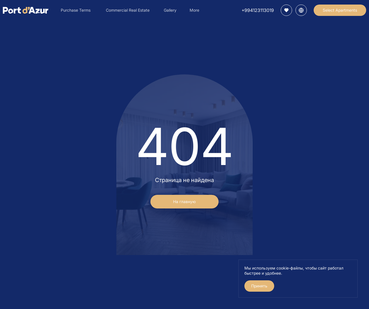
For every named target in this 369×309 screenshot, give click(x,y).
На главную (184, 201)
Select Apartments (340, 10)
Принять (259, 285)
